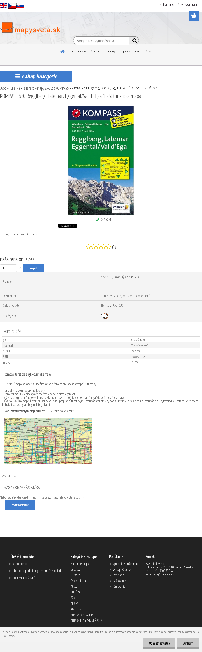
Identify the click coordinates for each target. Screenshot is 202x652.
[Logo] (30, 28)
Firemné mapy (78, 51)
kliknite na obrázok (62, 411)
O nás (148, 51)
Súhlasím (188, 643)
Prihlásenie (167, 4)
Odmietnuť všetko (159, 643)
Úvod (3, 88)
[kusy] (8, 268)
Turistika (14, 88)
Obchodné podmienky (103, 51)
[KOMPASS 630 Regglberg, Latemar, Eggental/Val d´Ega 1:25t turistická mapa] (101, 107)
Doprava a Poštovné (130, 51)
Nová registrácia (188, 4)
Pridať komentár (19, 505)
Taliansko (29, 88)
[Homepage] (63, 51)
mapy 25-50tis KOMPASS (53, 88)
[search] (134, 42)
